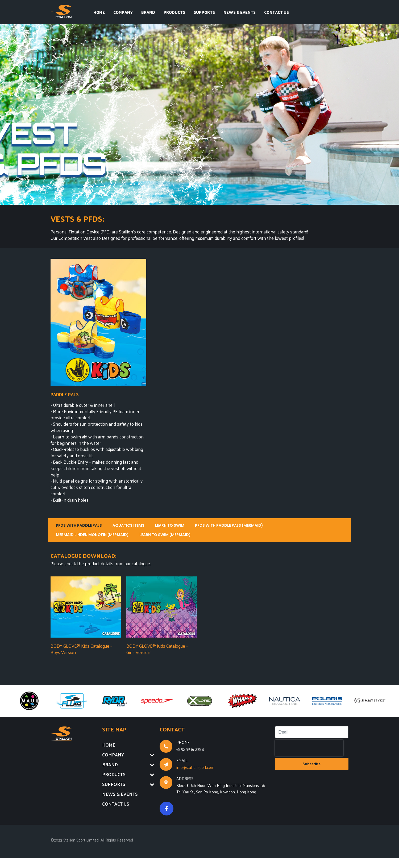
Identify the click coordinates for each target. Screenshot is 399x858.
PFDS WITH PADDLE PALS (79, 525)
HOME (99, 12)
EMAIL (182, 760)
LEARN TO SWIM (169, 525)
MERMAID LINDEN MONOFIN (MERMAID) (92, 534)
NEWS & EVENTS (239, 12)
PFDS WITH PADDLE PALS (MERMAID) (229, 525)
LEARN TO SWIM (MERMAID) (165, 534)
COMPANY (123, 12)
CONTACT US (276, 12)
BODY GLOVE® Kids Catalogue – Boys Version (81, 649)
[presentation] (309, 748)
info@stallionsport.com (195, 767)
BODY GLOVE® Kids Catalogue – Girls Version (157, 649)
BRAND (148, 12)
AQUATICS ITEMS (128, 525)
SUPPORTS (204, 12)
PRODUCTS (174, 12)
